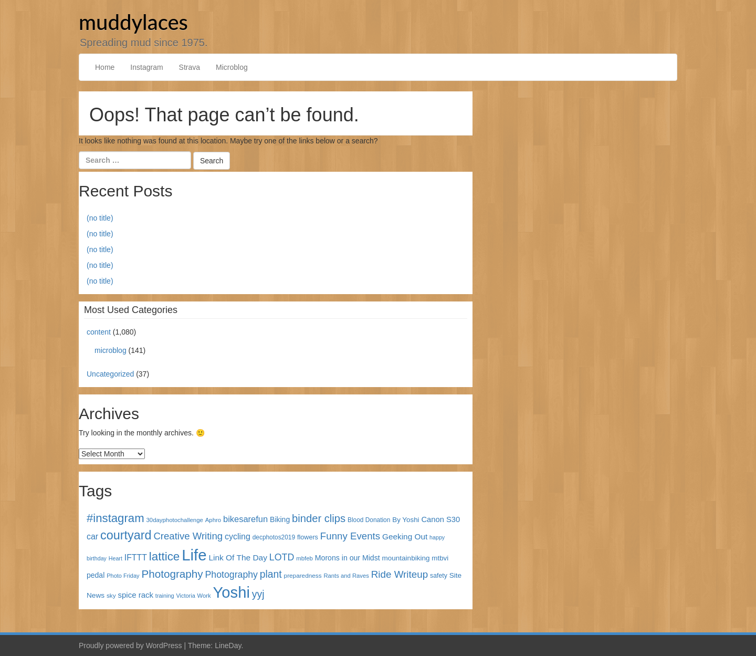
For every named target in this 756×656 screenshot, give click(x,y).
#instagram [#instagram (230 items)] (115, 518)
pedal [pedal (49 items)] (95, 575)
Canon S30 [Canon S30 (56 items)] (440, 519)
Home (104, 67)
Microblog (232, 67)
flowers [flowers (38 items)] (307, 537)
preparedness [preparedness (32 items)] (303, 575)
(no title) (100, 218)
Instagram (146, 67)
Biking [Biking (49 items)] (280, 519)
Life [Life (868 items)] (194, 555)
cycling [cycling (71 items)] (237, 536)
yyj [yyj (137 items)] (258, 594)
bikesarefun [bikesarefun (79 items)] (245, 519)
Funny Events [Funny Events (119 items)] (350, 536)
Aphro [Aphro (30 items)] (213, 520)
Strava (189, 67)
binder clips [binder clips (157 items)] (318, 518)
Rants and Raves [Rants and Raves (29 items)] (346, 575)
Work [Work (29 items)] (204, 595)
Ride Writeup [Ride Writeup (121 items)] (399, 574)
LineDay (228, 645)
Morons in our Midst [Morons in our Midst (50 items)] (347, 558)
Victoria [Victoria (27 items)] (185, 595)
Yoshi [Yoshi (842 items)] (231, 592)
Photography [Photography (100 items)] (231, 574)
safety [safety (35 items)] (438, 575)
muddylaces (133, 22)
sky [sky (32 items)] (111, 595)
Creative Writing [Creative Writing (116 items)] (188, 536)
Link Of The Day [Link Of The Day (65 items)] (237, 557)
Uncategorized (110, 374)
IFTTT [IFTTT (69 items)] (135, 557)
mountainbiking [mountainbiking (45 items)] (406, 558)
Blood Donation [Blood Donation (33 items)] (369, 520)
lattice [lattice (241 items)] (164, 556)
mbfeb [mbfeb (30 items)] (304, 558)
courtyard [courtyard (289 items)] (125, 535)
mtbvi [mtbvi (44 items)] (440, 558)
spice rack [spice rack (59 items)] (135, 594)
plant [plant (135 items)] (271, 574)
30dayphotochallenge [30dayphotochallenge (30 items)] (174, 520)
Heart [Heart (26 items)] (115, 558)
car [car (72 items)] (92, 536)
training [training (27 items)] (164, 595)
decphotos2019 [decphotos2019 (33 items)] (274, 537)
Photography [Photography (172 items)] (172, 574)
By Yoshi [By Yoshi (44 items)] (405, 520)
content (99, 332)
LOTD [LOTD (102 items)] (282, 557)
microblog (110, 350)
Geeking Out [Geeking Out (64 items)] (404, 536)
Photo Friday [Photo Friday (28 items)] (123, 575)
